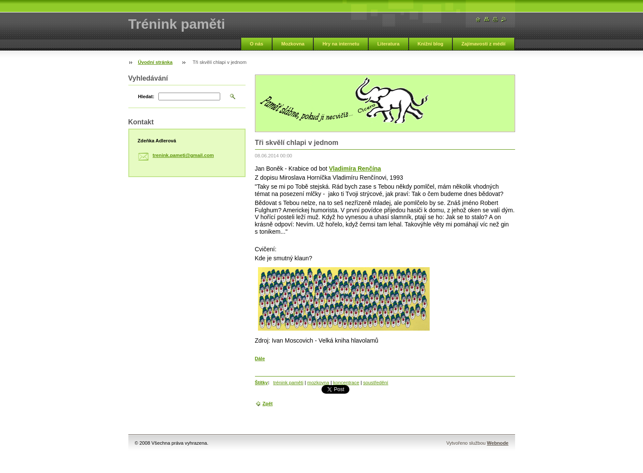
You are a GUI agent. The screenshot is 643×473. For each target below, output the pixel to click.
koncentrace (346, 382)
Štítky (261, 382)
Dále (260, 358)
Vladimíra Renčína (355, 168)
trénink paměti (288, 382)
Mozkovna (292, 43)
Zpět (268, 403)
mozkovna (318, 382)
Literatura (388, 43)
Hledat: (146, 96)
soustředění (375, 382)
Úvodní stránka (155, 62)
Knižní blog (430, 43)
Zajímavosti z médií (483, 43)
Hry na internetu (340, 43)
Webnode (497, 443)
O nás (256, 43)
